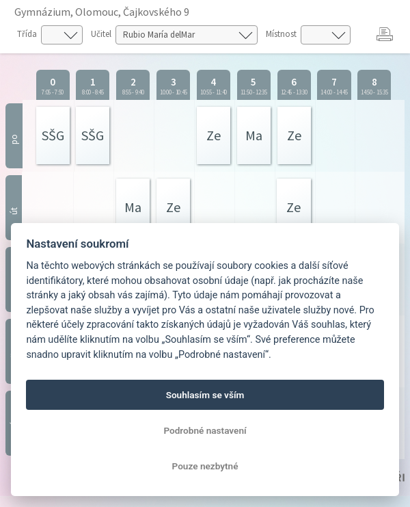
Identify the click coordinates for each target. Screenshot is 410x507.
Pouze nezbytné (205, 465)
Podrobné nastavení (204, 430)
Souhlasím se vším (205, 394)
